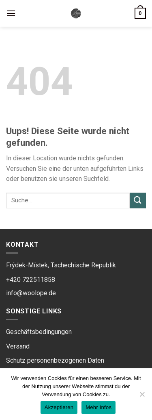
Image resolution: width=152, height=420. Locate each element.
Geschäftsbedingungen (39, 332)
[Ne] (142, 396)
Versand (18, 346)
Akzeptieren (59, 407)
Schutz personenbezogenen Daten (55, 360)
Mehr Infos (98, 407)
